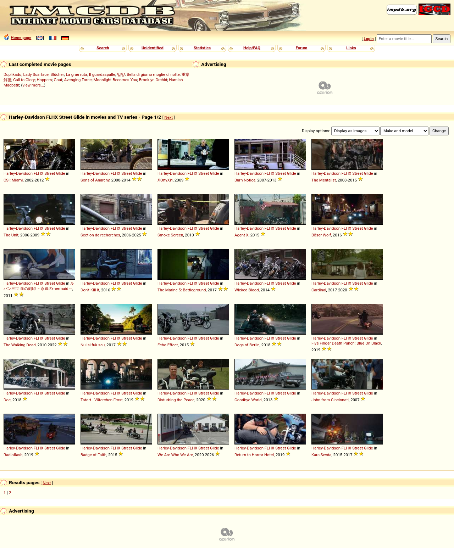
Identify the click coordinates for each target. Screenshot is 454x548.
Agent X (241, 235)
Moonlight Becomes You (115, 79)
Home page (21, 37)
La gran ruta (76, 74)
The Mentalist (323, 180)
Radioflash (13, 454)
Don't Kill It (90, 289)
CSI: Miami (13, 180)
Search (102, 47)
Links (351, 47)
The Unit (11, 235)
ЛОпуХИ (165, 180)
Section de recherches (100, 235)
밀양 (121, 74)
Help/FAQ (251, 47)
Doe (7, 399)
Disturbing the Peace (175, 399)
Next (169, 117)
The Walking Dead (20, 344)
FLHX (39, 173)
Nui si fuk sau (93, 344)
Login (368, 38)
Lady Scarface (36, 74)
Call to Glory (24, 79)
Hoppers (44, 79)
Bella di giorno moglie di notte (153, 74)
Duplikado (12, 74)
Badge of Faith (93, 454)
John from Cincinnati (330, 399)
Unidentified (153, 47)
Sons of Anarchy (95, 180)
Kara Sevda (321, 454)
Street (49, 173)
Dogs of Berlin (247, 344)
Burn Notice (244, 180)
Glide (60, 173)
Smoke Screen (170, 235)
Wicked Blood (246, 289)
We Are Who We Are (175, 454)
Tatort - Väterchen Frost (102, 399)
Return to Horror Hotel (254, 454)
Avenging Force (78, 79)
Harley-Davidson (18, 173)
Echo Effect (167, 344)
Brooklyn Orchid (153, 79)
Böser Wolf (321, 235)
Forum (302, 47)
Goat (58, 79)
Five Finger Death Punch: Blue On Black (346, 343)
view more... (33, 85)
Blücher (57, 74)
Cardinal (318, 289)
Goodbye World (248, 399)
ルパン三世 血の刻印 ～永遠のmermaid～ (39, 286)
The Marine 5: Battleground (181, 289)
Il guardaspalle (102, 74)
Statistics (202, 47)
